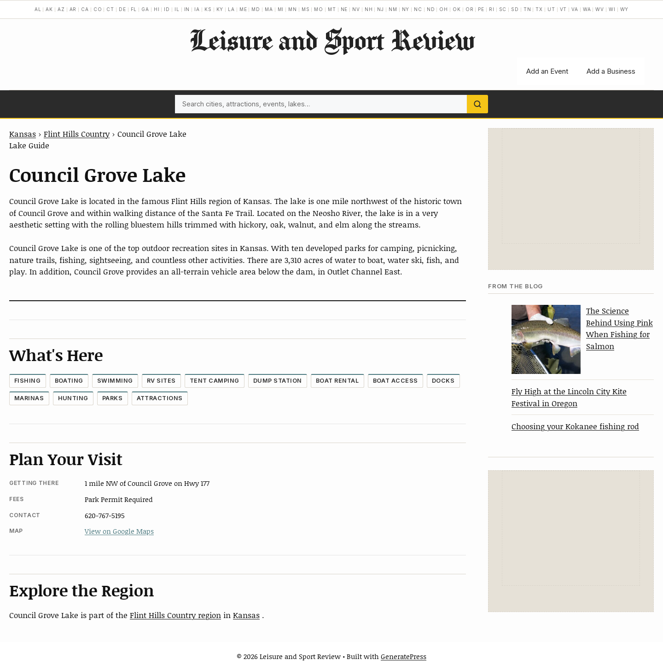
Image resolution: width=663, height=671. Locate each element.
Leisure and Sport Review (331, 39)
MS (306, 9)
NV (356, 9)
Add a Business (611, 71)
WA (587, 9)
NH (369, 9)
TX (539, 9)
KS (208, 9)
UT (551, 9)
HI (157, 9)
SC (503, 9)
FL (134, 9)
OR (469, 9)
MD (255, 9)
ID (167, 9)
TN (527, 9)
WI (612, 9)
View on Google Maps (119, 531)
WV (599, 9)
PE (481, 9)
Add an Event (547, 71)
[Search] (477, 104)
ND (431, 9)
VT (563, 9)
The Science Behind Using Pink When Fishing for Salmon (619, 328)
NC (418, 9)
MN (292, 9)
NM (393, 9)
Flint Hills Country (77, 133)
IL (177, 9)
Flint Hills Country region (175, 614)
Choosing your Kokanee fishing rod (575, 426)
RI (491, 9)
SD (515, 9)
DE (122, 9)
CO (97, 9)
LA (231, 9)
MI (281, 9)
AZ (61, 9)
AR (73, 9)
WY (624, 9)
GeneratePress (403, 656)
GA (145, 9)
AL (38, 9)
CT (110, 9)
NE (344, 9)
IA (197, 9)
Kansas (22, 133)
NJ (380, 9)
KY (220, 9)
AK (49, 9)
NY (406, 9)
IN (187, 9)
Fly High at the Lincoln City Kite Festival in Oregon (569, 396)
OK (457, 9)
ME (243, 9)
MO (318, 9)
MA (269, 9)
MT (332, 9)
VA (574, 9)
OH (443, 9)
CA (85, 9)
